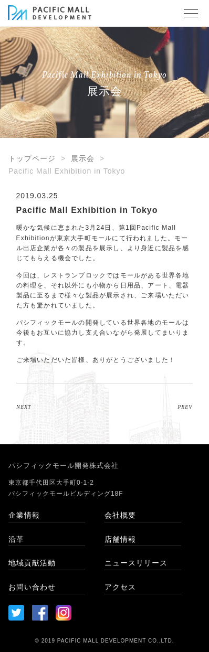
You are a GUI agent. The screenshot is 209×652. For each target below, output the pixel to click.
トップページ (32, 158)
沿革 (16, 539)
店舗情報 (120, 539)
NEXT (23, 407)
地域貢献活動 (32, 563)
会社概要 (120, 515)
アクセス (120, 587)
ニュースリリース (136, 563)
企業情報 (24, 515)
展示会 (83, 158)
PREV (185, 407)
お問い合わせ (32, 587)
